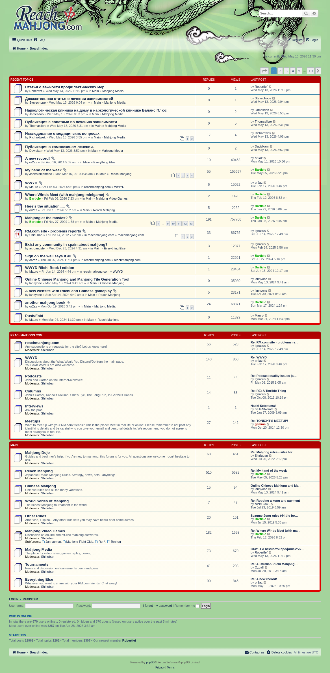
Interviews (34, 406)
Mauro (33, 187)
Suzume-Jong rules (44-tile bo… (274, 515)
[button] (264, 70)
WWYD (31, 183)
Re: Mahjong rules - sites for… (273, 452)
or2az (33, 162)
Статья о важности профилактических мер (65, 87)
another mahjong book (45, 302)
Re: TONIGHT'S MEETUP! (269, 420)
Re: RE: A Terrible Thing (268, 390)
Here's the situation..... (45, 206)
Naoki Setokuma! (263, 405)
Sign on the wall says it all (48, 256)
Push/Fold (34, 316)
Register (30, 599)
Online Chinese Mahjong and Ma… (276, 485)
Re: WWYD (259, 357)
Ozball (259, 567)
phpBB (150, 662)
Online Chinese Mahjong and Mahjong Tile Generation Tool (77, 279)
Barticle (260, 169)
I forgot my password (157, 605)
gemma (260, 424)
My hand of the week (43, 170)
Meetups (32, 421)
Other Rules (35, 516)
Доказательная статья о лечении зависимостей (69, 99)
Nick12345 (262, 504)
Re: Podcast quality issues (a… (274, 375)
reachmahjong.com (97, 187)
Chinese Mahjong (112, 283)
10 (173, 223)
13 (191, 223)
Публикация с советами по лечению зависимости (71, 122)
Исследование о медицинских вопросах (62, 133)
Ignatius (260, 230)
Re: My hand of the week (269, 470)
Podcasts (33, 376)
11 (179, 223)
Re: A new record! (264, 579)
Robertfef (35, 91)
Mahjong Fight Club (78, 541)
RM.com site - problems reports (53, 231)
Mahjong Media (112, 91)
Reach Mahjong (120, 174)
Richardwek (37, 137)
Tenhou (114, 541)
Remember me (187, 605)
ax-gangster (37, 248)
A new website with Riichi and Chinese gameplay (68, 291)
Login (13, 599)
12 (185, 223)
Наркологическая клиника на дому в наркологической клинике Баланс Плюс (96, 110)
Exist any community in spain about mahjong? (66, 244)
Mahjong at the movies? (46, 218)
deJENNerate (264, 409)
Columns (33, 391)
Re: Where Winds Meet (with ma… (276, 530)
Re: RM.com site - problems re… (274, 342)
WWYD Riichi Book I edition (49, 268)
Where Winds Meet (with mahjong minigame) (64, 195)
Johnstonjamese (40, 174)
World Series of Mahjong (47, 501)
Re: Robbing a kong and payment (275, 500)
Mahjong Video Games (112, 198)
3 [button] (287, 70)
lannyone (35, 283)
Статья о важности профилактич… (278, 549)
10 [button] (311, 70)
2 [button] (280, 70)
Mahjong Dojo (37, 452)
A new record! (37, 158)
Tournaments (37, 564)
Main (95, 91)
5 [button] (299, 70)
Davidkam (36, 150)
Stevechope (37, 102)
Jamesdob (36, 114)
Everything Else (104, 162)
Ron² (100, 541)
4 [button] (293, 70)
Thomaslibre (38, 125)
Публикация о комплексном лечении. (59, 147)
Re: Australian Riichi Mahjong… (274, 564)
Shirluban (35, 235)
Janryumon (51, 541)
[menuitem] (39, 40)
